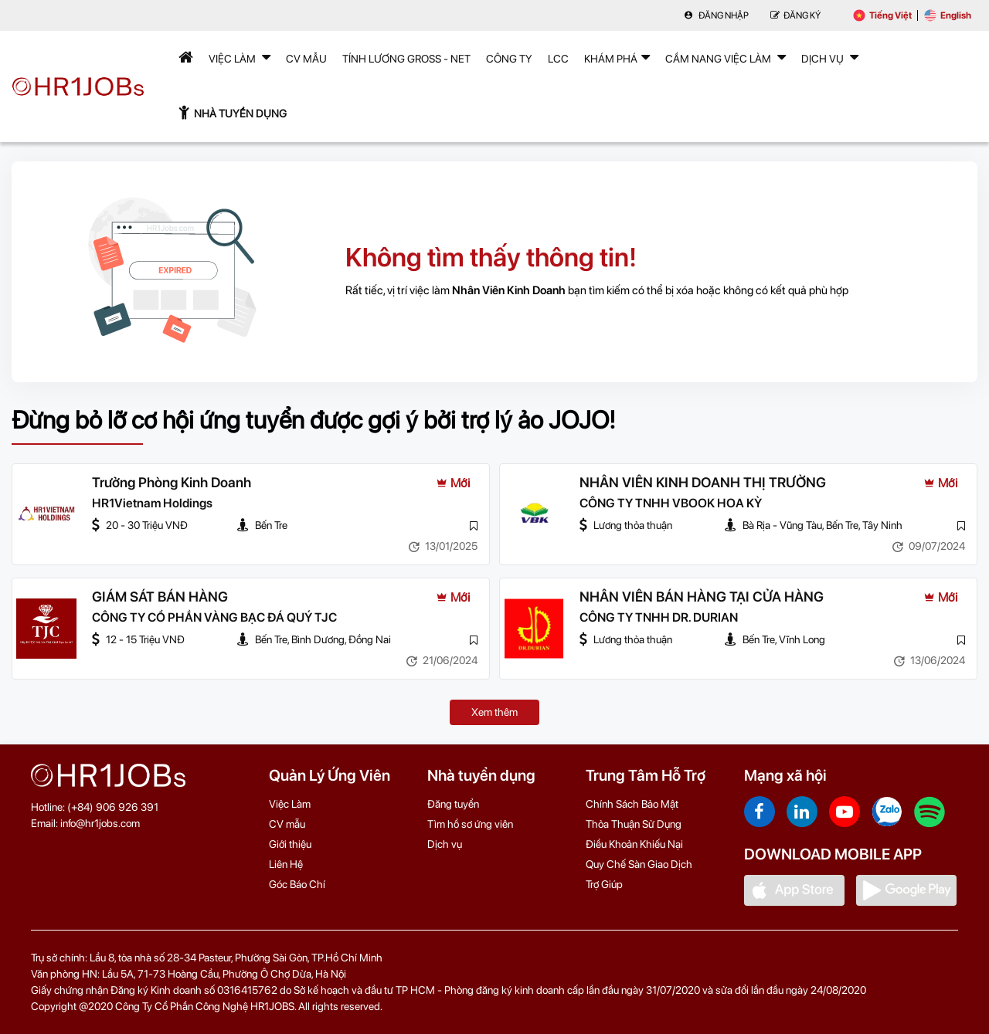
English (947, 15)
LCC (558, 59)
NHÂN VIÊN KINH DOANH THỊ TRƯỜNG (702, 482)
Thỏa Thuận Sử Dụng (633, 824)
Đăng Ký (795, 15)
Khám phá (617, 57)
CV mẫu (306, 59)
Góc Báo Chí (297, 884)
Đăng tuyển (453, 804)
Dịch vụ (444, 844)
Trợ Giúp (604, 884)
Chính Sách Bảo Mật (632, 804)
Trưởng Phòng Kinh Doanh (171, 482)
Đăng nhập (716, 15)
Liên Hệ (286, 864)
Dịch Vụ (829, 57)
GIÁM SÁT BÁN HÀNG (160, 596)
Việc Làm (239, 57)
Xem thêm (494, 712)
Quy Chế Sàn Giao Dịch (639, 864)
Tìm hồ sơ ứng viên (470, 824)
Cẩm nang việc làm (725, 57)
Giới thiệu (290, 844)
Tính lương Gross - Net (406, 59)
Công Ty (509, 59)
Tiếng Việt (882, 15)
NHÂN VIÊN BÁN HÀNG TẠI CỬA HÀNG (701, 596)
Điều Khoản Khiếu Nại (634, 844)
